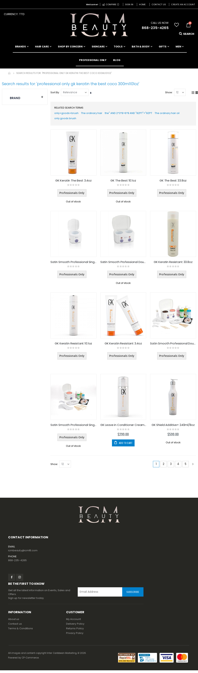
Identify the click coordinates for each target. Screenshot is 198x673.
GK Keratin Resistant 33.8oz (173, 264)
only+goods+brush (67, 114)
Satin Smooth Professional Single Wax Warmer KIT (74, 427)
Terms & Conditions (20, 631)
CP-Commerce (30, 660)
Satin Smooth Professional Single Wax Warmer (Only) (74, 264)
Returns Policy (75, 631)
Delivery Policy (75, 626)
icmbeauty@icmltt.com (23, 553)
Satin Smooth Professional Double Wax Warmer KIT (173, 345)
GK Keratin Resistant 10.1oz (74, 345)
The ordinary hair (94, 114)
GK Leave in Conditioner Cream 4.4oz (124, 427)
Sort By (55, 92)
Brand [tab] (27, 97)
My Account (73, 622)
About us (13, 622)
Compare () (110, 4)
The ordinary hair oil (176, 114)
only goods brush (66, 120)
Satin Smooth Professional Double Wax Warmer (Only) (124, 264)
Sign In (129, 4)
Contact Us (159, 4)
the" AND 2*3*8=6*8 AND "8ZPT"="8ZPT (134, 114)
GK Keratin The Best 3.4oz (74, 182)
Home (142, 4)
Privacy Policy (74, 636)
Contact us (15, 626)
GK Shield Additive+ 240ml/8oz (173, 427)
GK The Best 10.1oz (124, 182)
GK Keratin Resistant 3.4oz (123, 345)
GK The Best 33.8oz (173, 182)
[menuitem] (117, 60)
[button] (176, 25)
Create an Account (183, 4)
